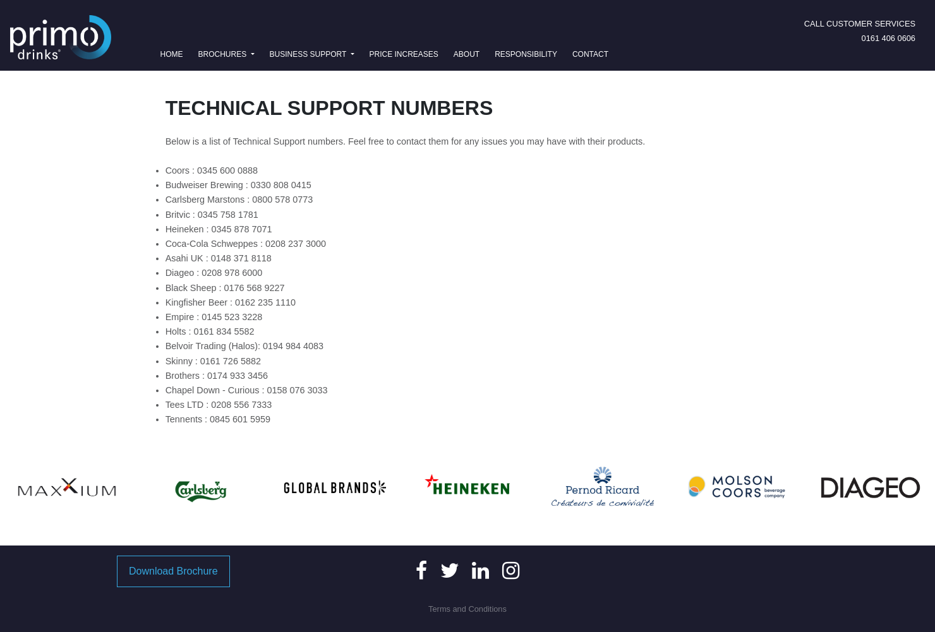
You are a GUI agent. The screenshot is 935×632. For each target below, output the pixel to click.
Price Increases (404, 54)
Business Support (309, 54)
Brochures (223, 54)
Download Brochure (173, 571)
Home (174, 53)
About (467, 54)
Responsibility (526, 54)
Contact (590, 54)
